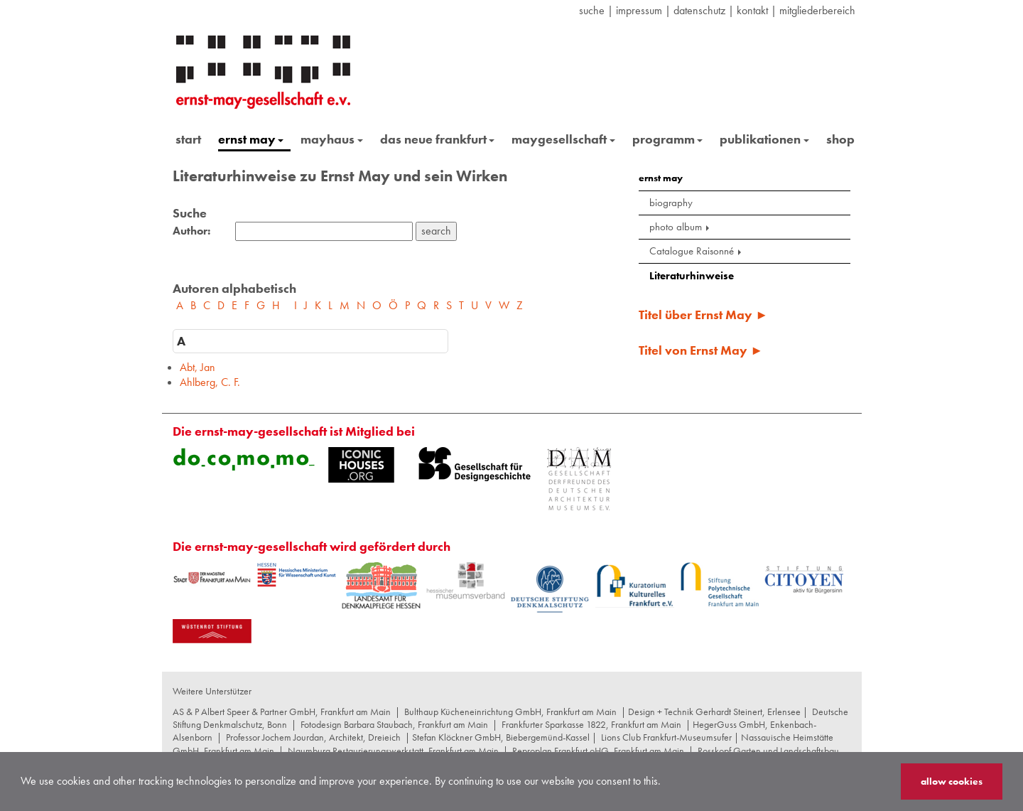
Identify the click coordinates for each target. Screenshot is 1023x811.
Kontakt (752, 10)
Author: (191, 231)
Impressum (639, 10)
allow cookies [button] (952, 781)
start (188, 139)
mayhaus (332, 139)
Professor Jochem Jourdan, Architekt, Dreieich (313, 737)
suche (592, 10)
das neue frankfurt (437, 139)
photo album (680, 227)
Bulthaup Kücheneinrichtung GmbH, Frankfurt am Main (510, 711)
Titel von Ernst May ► (701, 350)
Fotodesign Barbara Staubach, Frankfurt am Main (394, 724)
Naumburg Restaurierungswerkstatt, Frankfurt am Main (393, 750)
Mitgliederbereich (817, 10)
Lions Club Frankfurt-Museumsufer (666, 737)
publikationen (764, 139)
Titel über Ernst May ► (703, 314)
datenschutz (699, 10)
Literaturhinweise (691, 276)
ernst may (251, 139)
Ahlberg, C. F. (210, 382)
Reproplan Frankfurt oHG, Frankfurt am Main (598, 750)
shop (840, 139)
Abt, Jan (197, 367)
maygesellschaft (563, 139)
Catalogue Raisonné (696, 251)
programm (667, 139)
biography (671, 202)
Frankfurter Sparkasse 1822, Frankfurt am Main (591, 724)
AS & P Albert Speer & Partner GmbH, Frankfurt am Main (282, 711)
